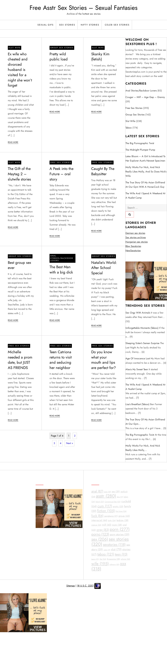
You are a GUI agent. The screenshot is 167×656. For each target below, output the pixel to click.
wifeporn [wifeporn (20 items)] (114, 564)
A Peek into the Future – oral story (61, 174)
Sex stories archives (135, 237)
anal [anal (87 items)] (97, 491)
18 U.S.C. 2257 (85, 585)
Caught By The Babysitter (102, 171)
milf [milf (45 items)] (106, 525)
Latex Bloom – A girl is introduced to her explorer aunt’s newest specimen (145, 158)
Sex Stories (67, 24)
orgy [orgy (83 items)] (103, 529)
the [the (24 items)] (103, 559)
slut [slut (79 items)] (116, 549)
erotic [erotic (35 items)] (118, 506)
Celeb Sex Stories (117, 24)
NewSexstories (133, 250)
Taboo (128, 127)
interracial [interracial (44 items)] (99, 520)
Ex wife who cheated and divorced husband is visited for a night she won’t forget (20, 69)
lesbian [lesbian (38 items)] (122, 520)
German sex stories (135, 233)
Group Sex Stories (61, 47)
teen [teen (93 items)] (121, 554)
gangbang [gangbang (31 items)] (111, 516)
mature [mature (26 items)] (96, 524)
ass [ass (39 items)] (116, 491)
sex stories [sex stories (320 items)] (110, 541)
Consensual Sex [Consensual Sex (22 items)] (113, 501)
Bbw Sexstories (133, 246)
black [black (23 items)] (100, 501)
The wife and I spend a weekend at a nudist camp (145, 196)
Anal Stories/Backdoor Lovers (61, 258)
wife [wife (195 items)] (100, 564)
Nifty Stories (90, 24)
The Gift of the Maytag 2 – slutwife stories (19, 174)
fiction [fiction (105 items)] (106, 510)
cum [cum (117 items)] (104, 506)
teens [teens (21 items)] (95, 559)
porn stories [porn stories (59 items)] (119, 534)
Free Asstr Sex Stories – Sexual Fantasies (83, 7)
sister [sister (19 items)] (107, 550)
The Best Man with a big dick (61, 269)
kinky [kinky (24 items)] (112, 520)
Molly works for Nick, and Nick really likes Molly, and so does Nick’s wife (145, 171)
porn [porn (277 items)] (120, 529)
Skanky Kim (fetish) (100, 56)
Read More (13, 142)
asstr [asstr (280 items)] (106, 496)
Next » (69, 443)
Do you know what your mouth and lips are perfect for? (103, 359)
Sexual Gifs (45, 24)
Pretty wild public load (59, 56)
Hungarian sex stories (136, 242)
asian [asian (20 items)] (107, 491)
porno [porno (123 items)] (100, 534)
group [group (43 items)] (124, 516)
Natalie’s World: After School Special (104, 268)
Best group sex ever (19, 265)
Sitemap (70, 585)
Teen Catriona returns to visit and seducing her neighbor (61, 359)
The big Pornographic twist (139, 143)
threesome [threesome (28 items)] (113, 559)
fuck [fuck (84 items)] (97, 515)
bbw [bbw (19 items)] (120, 497)
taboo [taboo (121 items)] (105, 554)
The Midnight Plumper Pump (140, 150)
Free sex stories (60, 162)
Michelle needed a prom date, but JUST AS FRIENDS (20, 359)
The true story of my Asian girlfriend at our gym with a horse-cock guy (145, 185)
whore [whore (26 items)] (125, 559)
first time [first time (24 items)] (121, 511)
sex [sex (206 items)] (99, 539)
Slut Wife (14, 47)
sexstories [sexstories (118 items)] (114, 544)
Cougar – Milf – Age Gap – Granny (145, 97)
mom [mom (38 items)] (117, 525)
